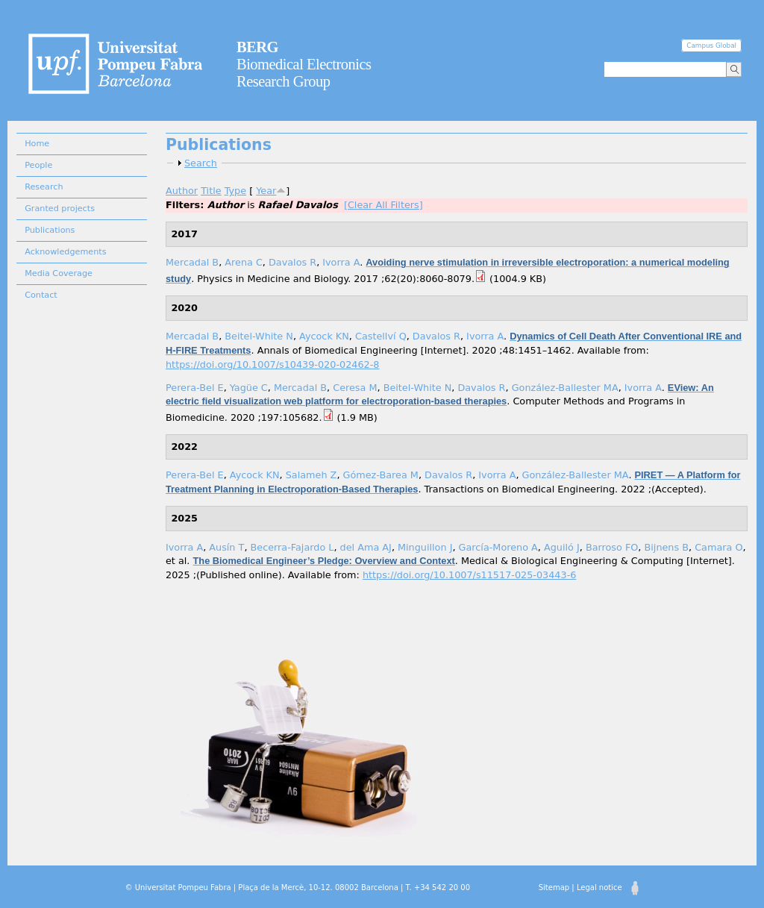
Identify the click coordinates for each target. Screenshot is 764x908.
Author (182, 190)
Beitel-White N (259, 336)
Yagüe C (249, 387)
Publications (50, 230)
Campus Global (711, 45)
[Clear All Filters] (383, 204)
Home (37, 143)
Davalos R (292, 262)
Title (211, 190)
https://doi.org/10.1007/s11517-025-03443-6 (469, 574)
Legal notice (599, 887)
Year (266, 190)
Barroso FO (612, 547)
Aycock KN (324, 336)
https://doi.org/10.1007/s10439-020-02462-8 (272, 364)
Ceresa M (355, 387)
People (38, 165)
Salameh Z (311, 474)
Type (235, 190)
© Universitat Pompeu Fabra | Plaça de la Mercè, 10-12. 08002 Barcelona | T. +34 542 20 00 (297, 887)
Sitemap (554, 887)
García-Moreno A (498, 547)
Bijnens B (667, 547)
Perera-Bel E (195, 387)
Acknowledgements (65, 252)
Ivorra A (341, 262)
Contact (41, 295)
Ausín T (226, 547)
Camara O (718, 547)
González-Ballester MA (565, 387)
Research (44, 187)
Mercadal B (192, 262)
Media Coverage (59, 273)
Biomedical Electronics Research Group (304, 64)
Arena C (244, 262)
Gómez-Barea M (381, 474)
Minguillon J (425, 547)
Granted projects (60, 208)
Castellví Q (381, 336)
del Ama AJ (366, 547)
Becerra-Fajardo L (292, 547)
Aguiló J (562, 547)
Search (200, 163)
